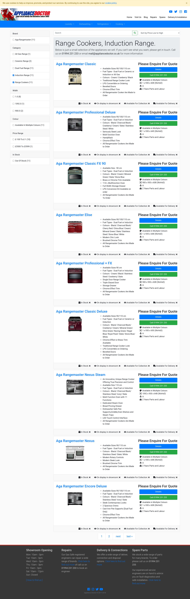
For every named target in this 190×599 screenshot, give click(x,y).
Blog (146, 17)
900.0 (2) (19, 111)
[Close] (186, 3)
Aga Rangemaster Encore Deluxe (81, 486)
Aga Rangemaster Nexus (75, 441)
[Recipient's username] (92, 33)
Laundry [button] (69, 24)
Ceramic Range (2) (23, 61)
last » (129, 536)
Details (158, 69)
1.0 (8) (18, 96)
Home (129, 17)
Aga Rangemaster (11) (25, 40)
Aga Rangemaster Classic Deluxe (81, 311)
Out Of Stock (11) (22, 161)
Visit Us (138, 17)
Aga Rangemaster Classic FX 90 (81, 163)
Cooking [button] (119, 24)
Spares (162, 17)
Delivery (177, 17)
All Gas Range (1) (22, 54)
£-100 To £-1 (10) (22, 139)
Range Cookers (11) (24, 82)
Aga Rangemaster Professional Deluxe (86, 112)
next (118, 536)
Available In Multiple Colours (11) (29, 125)
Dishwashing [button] (85, 24)
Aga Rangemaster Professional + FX (84, 263)
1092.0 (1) (19, 104)
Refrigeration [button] (103, 24)
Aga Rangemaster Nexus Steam (80, 375)
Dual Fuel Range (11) (24, 68)
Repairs (153, 17)
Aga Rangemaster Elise (74, 215)
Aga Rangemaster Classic (76, 64)
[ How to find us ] (34, 580)
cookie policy (110, 3)
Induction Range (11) (24, 75)
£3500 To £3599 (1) (23, 146)
